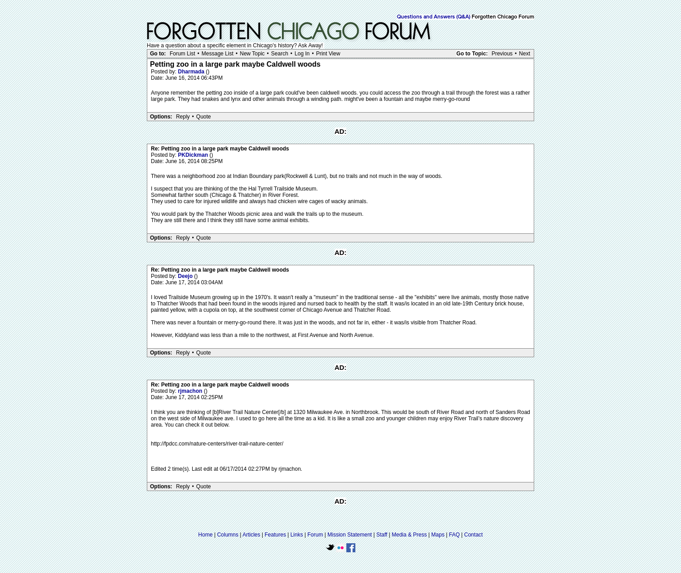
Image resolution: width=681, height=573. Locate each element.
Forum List (182, 53)
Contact (473, 535)
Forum (315, 535)
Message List (218, 53)
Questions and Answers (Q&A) (433, 17)
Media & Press (409, 535)
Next (524, 53)
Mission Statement (349, 535)
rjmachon (191, 391)
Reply (183, 117)
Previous (502, 53)
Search (279, 53)
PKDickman (193, 155)
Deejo (186, 276)
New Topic (252, 53)
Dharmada (192, 71)
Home (205, 535)
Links (297, 535)
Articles (251, 535)
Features (275, 535)
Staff (381, 535)
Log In (302, 53)
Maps (438, 535)
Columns (227, 535)
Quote (203, 117)
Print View (328, 53)
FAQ (454, 535)
